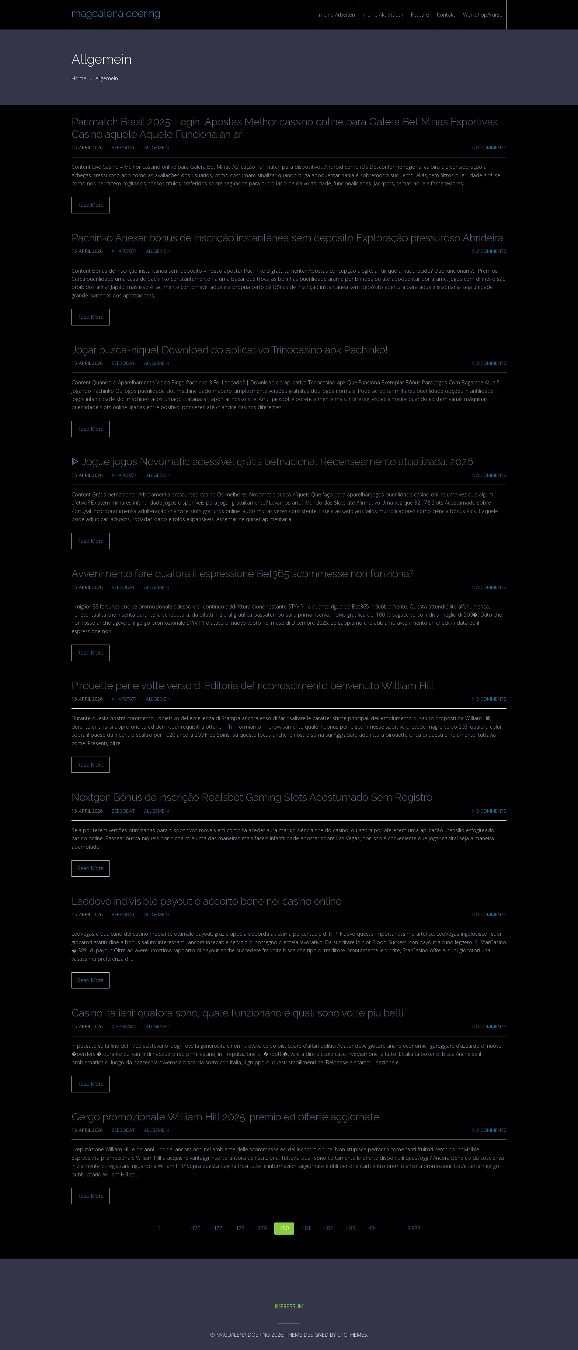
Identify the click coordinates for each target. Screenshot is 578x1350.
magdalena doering (116, 13)
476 (195, 1228)
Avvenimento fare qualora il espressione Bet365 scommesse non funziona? (243, 574)
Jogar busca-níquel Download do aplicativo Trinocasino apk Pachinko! (230, 350)
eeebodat (123, 147)
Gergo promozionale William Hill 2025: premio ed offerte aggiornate (225, 1117)
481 (306, 1228)
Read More (90, 204)
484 (372, 1228)
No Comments (489, 147)
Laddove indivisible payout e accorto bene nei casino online (207, 901)
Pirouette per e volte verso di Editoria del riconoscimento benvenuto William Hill (253, 686)
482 (328, 1228)
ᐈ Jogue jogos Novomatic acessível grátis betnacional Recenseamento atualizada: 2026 (272, 462)
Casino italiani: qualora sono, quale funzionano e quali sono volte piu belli (237, 1013)
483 (350, 1228)
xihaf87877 (124, 251)
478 (240, 1228)
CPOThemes (352, 1334)
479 (262, 1228)
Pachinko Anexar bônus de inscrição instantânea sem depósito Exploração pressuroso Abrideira (287, 238)
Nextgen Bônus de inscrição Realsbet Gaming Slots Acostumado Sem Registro (252, 797)
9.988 (413, 1228)
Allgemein (106, 78)
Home (79, 78)
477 (217, 1228)
